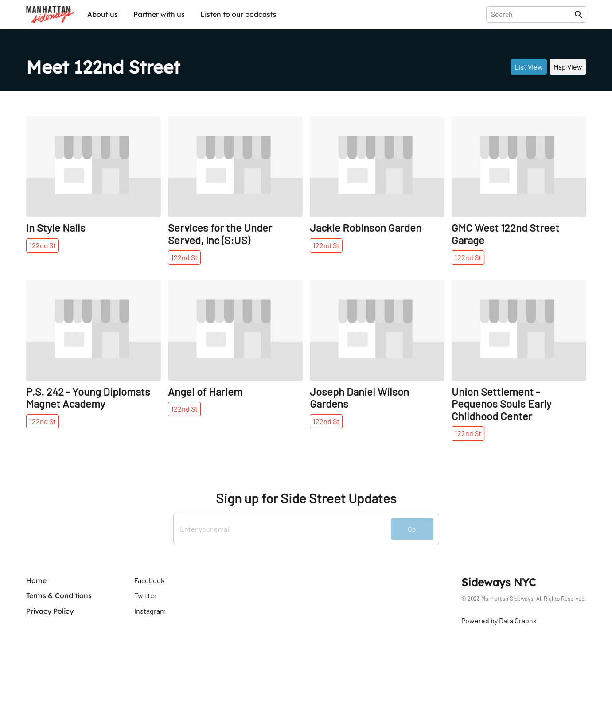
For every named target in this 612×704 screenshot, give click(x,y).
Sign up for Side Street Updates (306, 498)
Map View (568, 66)
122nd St (42, 245)
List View (529, 66)
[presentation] (532, 14)
